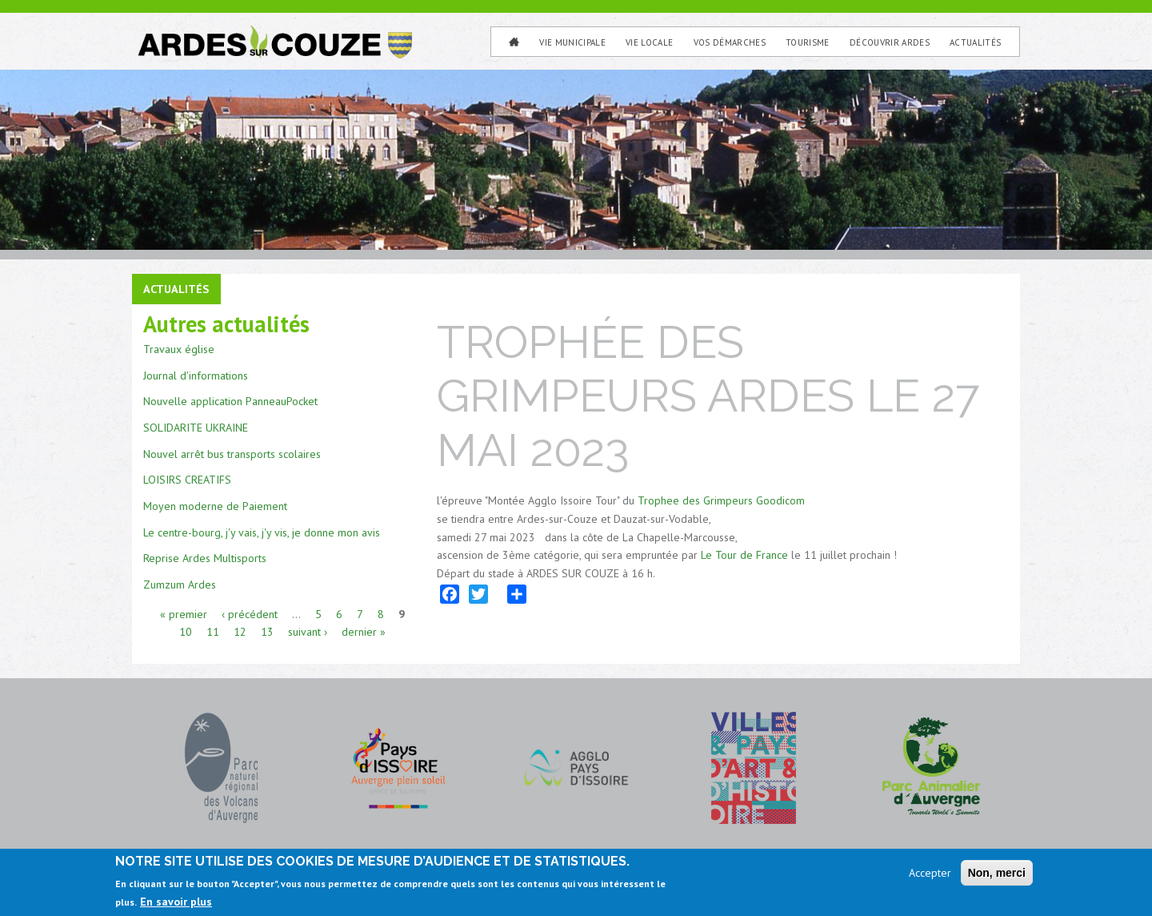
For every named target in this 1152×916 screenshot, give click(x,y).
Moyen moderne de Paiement (215, 506)
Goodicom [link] (780, 500)
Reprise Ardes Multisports (204, 558)
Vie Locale (649, 42)
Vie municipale (572, 42)
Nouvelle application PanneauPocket (230, 401)
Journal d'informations (195, 375)
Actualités (975, 42)
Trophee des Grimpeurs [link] (695, 500)
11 (212, 632)
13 (267, 632)
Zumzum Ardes (179, 584)
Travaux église (178, 349)
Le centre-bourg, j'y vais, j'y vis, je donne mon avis (261, 532)
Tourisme (808, 42)
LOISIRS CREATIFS (187, 479)
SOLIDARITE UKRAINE (195, 427)
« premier (183, 614)
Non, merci (997, 872)
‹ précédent (250, 614)
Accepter (930, 873)
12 (240, 632)
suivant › (307, 632)
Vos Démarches (730, 42)
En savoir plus (176, 901)
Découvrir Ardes (890, 42)
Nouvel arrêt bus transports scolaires (232, 454)
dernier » (364, 632)
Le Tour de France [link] (744, 555)
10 (185, 632)
